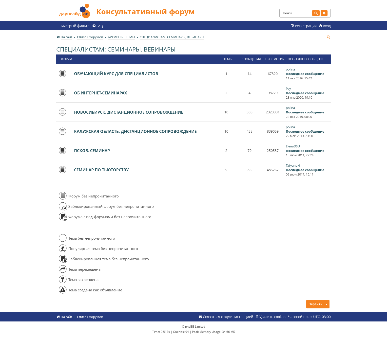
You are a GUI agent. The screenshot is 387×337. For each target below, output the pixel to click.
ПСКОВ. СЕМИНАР (92, 150)
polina (290, 69)
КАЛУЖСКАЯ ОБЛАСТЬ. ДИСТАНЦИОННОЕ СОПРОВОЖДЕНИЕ (135, 131)
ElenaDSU (293, 146)
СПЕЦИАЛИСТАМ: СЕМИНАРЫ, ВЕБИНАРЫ (115, 49)
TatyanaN (293, 165)
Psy (288, 88)
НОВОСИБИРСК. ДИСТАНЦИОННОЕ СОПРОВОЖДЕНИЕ (128, 112)
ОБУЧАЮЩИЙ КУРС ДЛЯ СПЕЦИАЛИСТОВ (116, 73)
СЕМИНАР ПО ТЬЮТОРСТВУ (101, 170)
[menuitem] (97, 26)
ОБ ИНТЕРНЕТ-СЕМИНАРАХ (100, 93)
